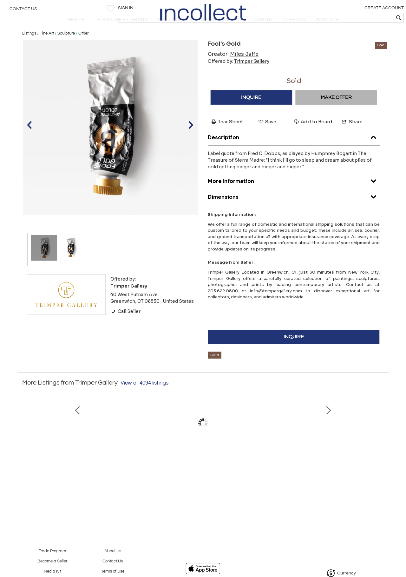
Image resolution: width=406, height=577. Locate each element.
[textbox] (355, 17)
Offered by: (238, 76)
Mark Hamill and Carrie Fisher (201, 477)
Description (294, 151)
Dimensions (294, 210)
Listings (29, 48)
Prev (27, 448)
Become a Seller (52, 561)
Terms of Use (112, 571)
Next (379, 448)
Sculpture (66, 48)
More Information (294, 194)
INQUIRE (251, 112)
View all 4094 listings (144, 398)
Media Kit (52, 571)
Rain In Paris (68, 477)
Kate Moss (268, 477)
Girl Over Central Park (335, 477)
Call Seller (125, 326)
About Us (112, 551)
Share (352, 137)
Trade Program (52, 551)
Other (83, 48)
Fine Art (47, 48)
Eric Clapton (134, 477)
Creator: (233, 69)
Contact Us (23, 11)
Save (266, 137)
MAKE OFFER (336, 112)
